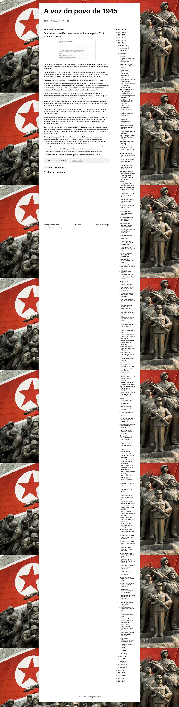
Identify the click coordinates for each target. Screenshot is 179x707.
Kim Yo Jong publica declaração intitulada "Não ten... (127, 348)
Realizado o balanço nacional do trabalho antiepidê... (127, 549)
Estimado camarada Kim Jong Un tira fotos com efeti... (127, 330)
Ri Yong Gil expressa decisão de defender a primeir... (127, 513)
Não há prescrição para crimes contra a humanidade (127, 60)
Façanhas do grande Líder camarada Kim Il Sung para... (127, 155)
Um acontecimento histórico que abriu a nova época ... (127, 431)
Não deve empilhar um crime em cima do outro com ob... (126, 167)
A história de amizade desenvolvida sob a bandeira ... (126, 294)
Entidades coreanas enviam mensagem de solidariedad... (127, 79)
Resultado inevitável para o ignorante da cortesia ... (127, 596)
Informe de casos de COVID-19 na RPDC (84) (127, 614)
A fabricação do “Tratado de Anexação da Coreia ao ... (127, 195)
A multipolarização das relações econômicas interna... (127, 646)
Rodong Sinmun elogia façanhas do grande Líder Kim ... (126, 467)
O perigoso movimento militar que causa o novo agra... (126, 113)
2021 (120, 670)
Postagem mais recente (51, 225)
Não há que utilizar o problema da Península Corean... (126, 107)
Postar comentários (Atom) (57, 228)
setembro (123, 53)
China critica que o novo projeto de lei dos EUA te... (127, 300)
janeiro (122, 667)
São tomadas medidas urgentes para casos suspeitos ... (127, 237)
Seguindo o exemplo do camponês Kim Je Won (127, 489)
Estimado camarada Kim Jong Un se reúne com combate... (127, 336)
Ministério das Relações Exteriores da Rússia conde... (127, 189)
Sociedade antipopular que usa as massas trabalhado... (126, 419)
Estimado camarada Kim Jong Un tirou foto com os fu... (127, 543)
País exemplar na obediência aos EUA (127, 365)
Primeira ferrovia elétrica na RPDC (127, 484)
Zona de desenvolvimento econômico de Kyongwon (126, 401)
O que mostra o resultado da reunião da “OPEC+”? (127, 388)
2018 (120, 678)
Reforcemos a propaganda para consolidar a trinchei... (127, 501)
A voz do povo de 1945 (80, 11)
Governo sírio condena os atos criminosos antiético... (126, 127)
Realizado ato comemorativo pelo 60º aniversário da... (126, 590)
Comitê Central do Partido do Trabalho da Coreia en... (127, 561)
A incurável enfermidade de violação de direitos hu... (127, 266)
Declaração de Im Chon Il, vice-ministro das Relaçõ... (127, 260)
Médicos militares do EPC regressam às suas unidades (126, 437)
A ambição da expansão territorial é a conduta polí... (127, 608)
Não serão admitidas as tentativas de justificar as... (127, 201)
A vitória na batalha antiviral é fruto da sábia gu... (126, 525)
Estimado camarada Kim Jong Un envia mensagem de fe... (127, 443)
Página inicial (77, 225)
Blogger (98, 697)
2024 (120, 38)
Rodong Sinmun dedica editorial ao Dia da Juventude (127, 161)
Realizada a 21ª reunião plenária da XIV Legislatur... (127, 634)
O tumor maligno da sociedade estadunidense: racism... (126, 120)
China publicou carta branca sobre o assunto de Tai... (126, 306)
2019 (120, 676)
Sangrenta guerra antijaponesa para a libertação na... (126, 479)
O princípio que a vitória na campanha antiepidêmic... (127, 370)
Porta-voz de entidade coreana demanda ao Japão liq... (127, 455)
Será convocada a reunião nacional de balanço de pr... (126, 620)
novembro (123, 48)
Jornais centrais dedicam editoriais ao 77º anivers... (127, 425)
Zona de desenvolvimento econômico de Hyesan (127, 183)
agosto (122, 56)
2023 (120, 40)
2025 (120, 35)
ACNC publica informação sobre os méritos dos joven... (127, 640)
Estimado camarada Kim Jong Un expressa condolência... (127, 584)
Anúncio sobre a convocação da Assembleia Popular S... (126, 627)
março (122, 662)
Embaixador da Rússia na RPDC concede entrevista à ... (126, 213)
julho (121, 651)
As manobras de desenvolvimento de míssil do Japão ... (126, 324)
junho (122, 654)
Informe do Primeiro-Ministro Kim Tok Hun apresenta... (127, 531)
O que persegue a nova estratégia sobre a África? (127, 137)
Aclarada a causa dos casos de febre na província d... (126, 219)
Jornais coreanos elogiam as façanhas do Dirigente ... (127, 231)
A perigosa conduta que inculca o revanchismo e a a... (127, 413)
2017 (120, 681)
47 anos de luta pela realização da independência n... (126, 254)
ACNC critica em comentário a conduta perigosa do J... (127, 354)
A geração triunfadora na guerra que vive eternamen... (127, 567)
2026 (120, 32)
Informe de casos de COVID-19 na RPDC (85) (127, 578)
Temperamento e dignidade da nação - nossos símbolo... (127, 225)
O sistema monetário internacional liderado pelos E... (127, 66)
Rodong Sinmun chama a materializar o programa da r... (127, 85)
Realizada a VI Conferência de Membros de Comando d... (125, 72)
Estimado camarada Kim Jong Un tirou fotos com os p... (127, 537)
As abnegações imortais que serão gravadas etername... (127, 177)
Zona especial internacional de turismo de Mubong (126, 283)
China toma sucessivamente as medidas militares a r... (127, 382)
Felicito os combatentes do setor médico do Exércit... (127, 318)
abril (121, 659)
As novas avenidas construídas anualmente (125, 573)
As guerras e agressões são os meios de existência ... (127, 207)
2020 (120, 673)
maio (121, 656)
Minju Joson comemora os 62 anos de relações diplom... (127, 91)
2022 (120, 43)
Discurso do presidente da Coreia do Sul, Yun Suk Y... (127, 312)
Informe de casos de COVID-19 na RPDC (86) (127, 555)
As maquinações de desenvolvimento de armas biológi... (126, 242)
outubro (122, 51)
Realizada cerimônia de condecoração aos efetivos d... (127, 342)
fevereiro (123, 664)
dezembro (123, 45)
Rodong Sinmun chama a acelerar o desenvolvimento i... (127, 473)
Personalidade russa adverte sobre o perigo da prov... (127, 149)
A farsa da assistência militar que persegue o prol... (127, 248)
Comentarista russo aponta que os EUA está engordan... (126, 602)
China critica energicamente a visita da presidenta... (127, 376)
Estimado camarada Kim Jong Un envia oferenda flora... (127, 449)
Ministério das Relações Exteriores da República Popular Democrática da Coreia (72, 155)
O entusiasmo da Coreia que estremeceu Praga (127, 172)
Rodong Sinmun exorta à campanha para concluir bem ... (127, 394)
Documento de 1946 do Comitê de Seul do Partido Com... (127, 288)
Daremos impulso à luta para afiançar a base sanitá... (127, 507)
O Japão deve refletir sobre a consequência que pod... (127, 407)
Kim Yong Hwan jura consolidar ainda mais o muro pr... (127, 519)
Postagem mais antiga (102, 225)
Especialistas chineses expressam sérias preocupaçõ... (126, 101)
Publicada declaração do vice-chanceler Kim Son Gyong (127, 461)
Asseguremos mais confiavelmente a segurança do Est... (126, 495)
